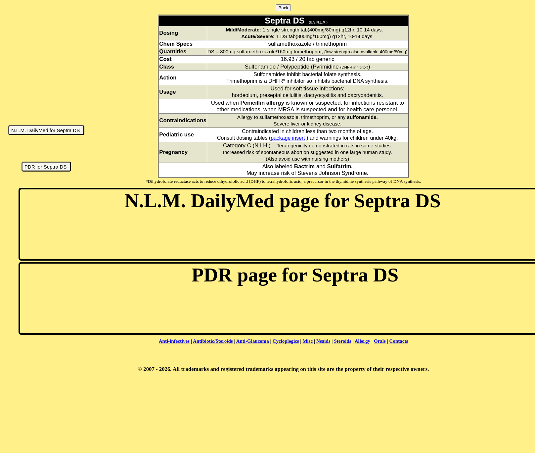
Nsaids (323, 341)
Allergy (362, 341)
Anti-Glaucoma (252, 341)
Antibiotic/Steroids (213, 341)
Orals (380, 341)
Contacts (398, 341)
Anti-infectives (174, 341)
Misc (307, 341)
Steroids (342, 341)
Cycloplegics (286, 341)
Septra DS (283, 20)
